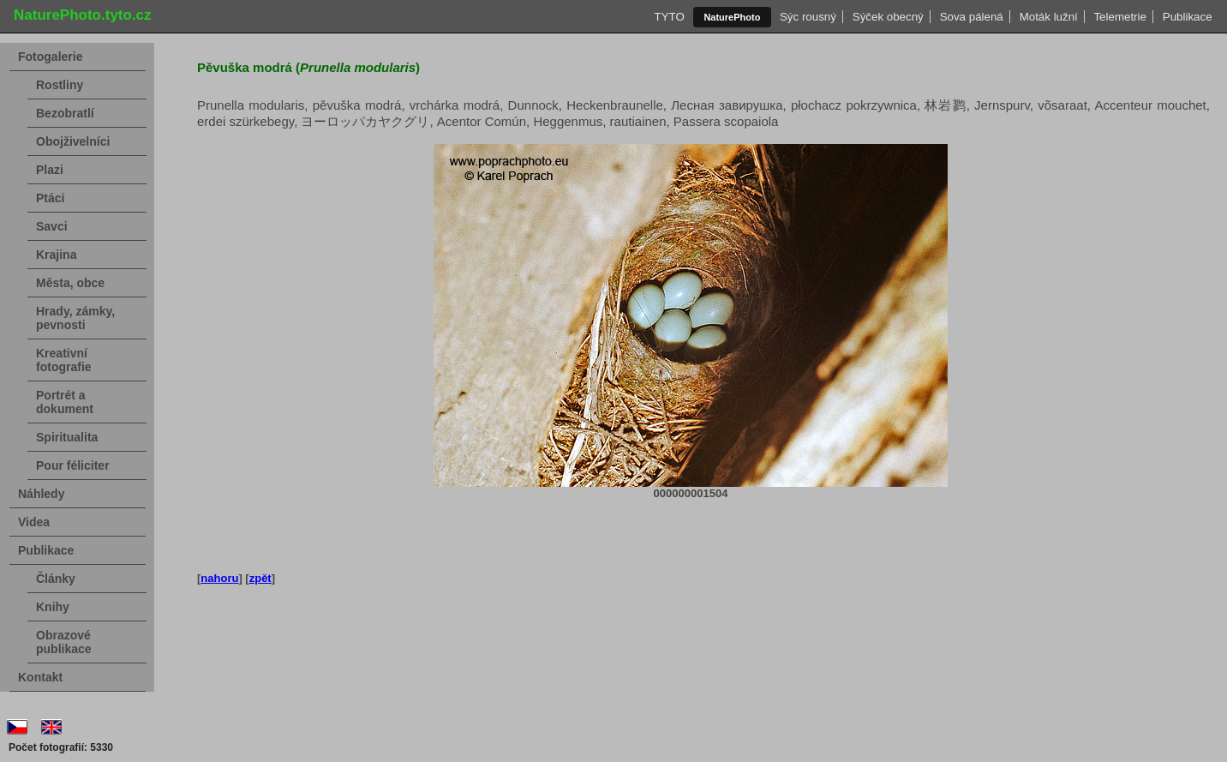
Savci (52, 226)
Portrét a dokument (64, 402)
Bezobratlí (65, 113)
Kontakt (40, 677)
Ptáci (50, 198)
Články (55, 578)
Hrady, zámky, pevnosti (75, 318)
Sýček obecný (888, 16)
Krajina (56, 254)
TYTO (669, 16)
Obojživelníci (73, 141)
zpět (260, 578)
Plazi (49, 170)
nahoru (219, 578)
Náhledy (41, 494)
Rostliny (59, 85)
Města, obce (70, 283)
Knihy (52, 607)
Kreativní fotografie (64, 360)
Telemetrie (1119, 16)
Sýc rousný (808, 16)
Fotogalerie (50, 56)
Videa (34, 522)
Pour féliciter (73, 465)
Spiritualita (67, 437)
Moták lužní (1048, 16)
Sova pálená (971, 16)
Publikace (1187, 16)
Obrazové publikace (64, 642)
